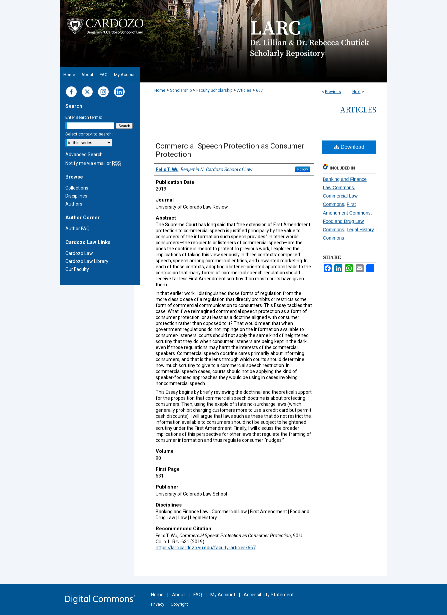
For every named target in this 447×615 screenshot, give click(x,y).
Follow (302, 169)
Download (349, 147)
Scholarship (181, 90)
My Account (222, 594)
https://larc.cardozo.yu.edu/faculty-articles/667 (206, 547)
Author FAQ (77, 228)
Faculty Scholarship (214, 90)
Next (356, 91)
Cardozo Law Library (86, 261)
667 (259, 90)
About (178, 594)
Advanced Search (84, 154)
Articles (244, 90)
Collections (76, 188)
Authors (73, 204)
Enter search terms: (83, 117)
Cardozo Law (79, 253)
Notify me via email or (93, 163)
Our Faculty (77, 269)
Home (159, 90)
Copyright (179, 604)
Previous (333, 91)
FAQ (197, 594)
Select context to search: (89, 133)
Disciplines (76, 196)
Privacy (157, 604)
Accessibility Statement (269, 594)
